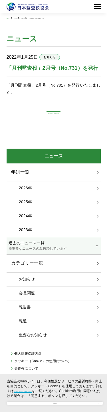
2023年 (25, 240)
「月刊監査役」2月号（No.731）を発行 (34, 22)
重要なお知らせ (33, 345)
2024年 (25, 226)
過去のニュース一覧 (54, 256)
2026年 (25, 198)
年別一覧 (20, 182)
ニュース (31, 18)
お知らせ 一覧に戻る (53, 120)
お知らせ (49, 18)
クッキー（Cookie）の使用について (41, 378)
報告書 (25, 317)
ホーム (16, 18)
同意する (55, 399)
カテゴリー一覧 (27, 273)
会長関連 (27, 303)
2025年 (25, 212)
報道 (23, 331)
